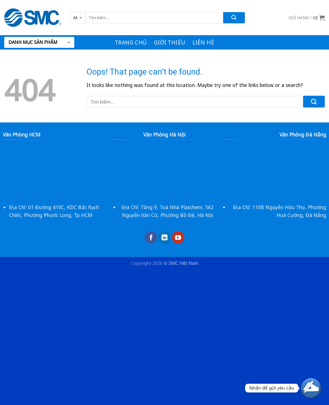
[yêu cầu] (311, 388)
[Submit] (234, 17)
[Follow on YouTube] (178, 237)
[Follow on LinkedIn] (164, 237)
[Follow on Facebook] (151, 237)
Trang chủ (131, 42)
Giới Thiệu (169, 42)
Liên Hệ (203, 42)
